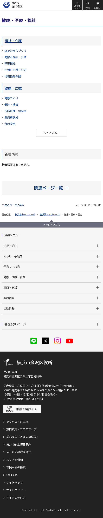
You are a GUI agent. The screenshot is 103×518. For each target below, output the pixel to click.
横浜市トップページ (25, 214)
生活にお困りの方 (15, 70)
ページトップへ (51, 225)
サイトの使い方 (15, 497)
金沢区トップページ (50, 214)
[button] (87, 5)
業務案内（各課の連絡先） (22, 437)
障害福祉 (9, 63)
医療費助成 (11, 117)
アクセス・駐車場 (17, 421)
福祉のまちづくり (15, 50)
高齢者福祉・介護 (15, 57)
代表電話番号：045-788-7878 (25, 399)
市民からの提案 (15, 467)
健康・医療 (13, 88)
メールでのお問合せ (18, 452)
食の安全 (9, 123)
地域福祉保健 (12, 76)
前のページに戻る (14, 205)
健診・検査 (11, 104)
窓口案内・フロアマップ (21, 429)
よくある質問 (14, 459)
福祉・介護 (13, 40)
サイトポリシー (15, 490)
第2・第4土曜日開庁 (18, 444)
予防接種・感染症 (15, 111)
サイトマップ (14, 482)
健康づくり (11, 98)
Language (11, 475)
